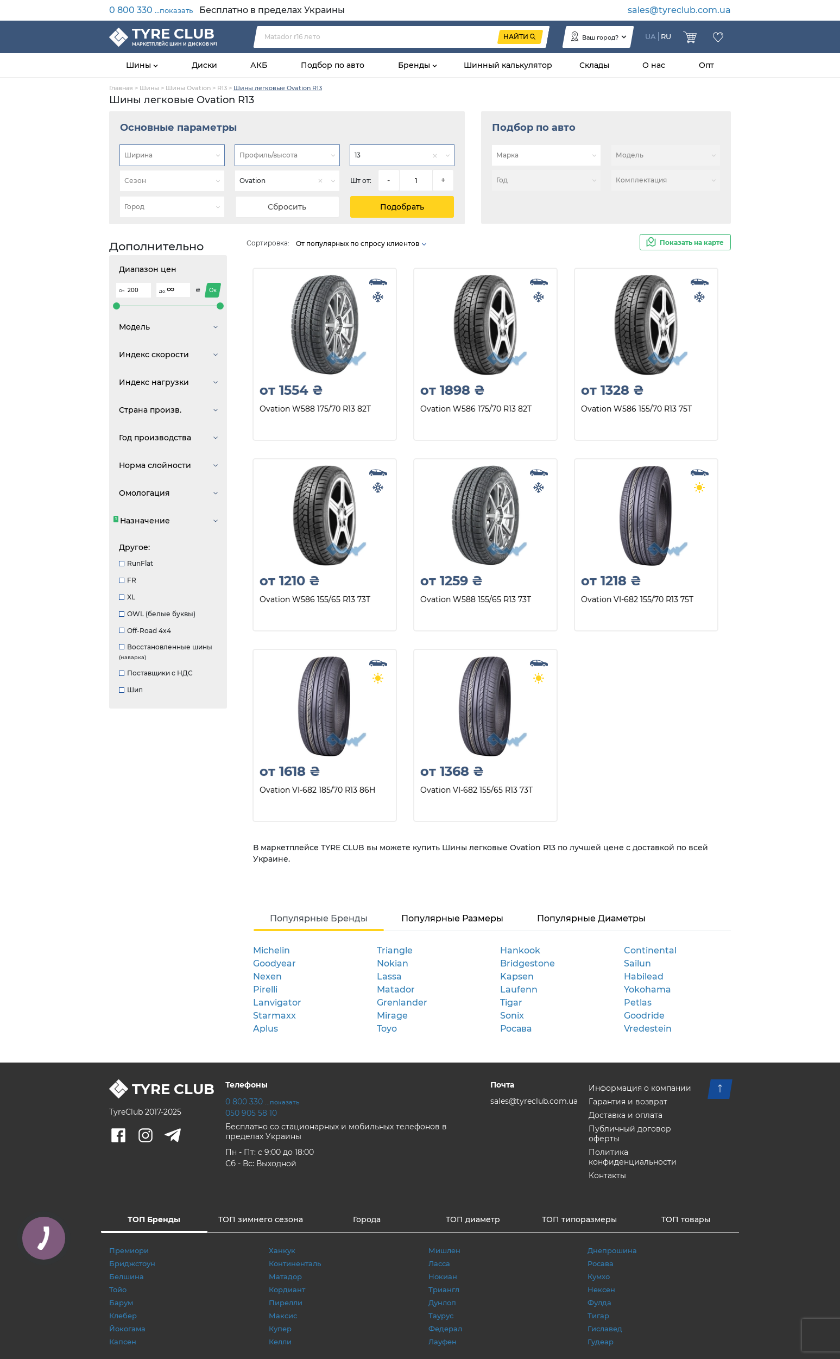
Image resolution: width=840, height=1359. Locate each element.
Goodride (644, 1015)
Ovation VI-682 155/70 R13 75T (637, 599)
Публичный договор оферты (630, 1133)
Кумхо (599, 1276)
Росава (516, 1028)
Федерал (445, 1328)
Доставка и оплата (625, 1115)
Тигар (598, 1315)
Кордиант (287, 1289)
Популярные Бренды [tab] (319, 918)
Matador (396, 989)
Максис (283, 1315)
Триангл (443, 1289)
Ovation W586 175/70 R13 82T (476, 409)
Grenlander (402, 1002)
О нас (653, 65)
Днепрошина (612, 1250)
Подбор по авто (332, 65)
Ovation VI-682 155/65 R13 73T (476, 790)
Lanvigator (277, 1002)
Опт (706, 65)
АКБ (258, 65)
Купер (280, 1328)
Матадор (285, 1276)
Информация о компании (640, 1088)
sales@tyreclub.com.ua (679, 10)
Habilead (644, 976)
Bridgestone (527, 963)
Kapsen (517, 976)
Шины (139, 65)
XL (127, 597)
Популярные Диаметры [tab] (591, 918)
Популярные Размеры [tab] (452, 918)
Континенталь (295, 1263)
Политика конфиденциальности (633, 1157)
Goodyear (274, 963)
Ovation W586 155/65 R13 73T (315, 599)
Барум (121, 1302)
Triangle (395, 950)
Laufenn (519, 989)
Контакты (607, 1175)
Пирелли (285, 1302)
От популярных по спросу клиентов (361, 243)
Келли (280, 1341)
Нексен (601, 1289)
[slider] (116, 305)
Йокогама (127, 1328)
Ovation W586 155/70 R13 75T (636, 409)
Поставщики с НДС (156, 673)
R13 (222, 88)
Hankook (520, 950)
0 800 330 (151, 10)
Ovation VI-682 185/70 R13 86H (317, 790)
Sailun (637, 963)
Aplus (265, 1028)
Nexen (267, 976)
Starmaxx (274, 1015)
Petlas (638, 1002)
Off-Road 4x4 (145, 631)
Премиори (129, 1250)
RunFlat (136, 563)
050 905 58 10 (251, 1113)
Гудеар (601, 1341)
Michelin (271, 950)
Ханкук (282, 1250)
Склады (594, 65)
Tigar (511, 1002)
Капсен (122, 1341)
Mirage (392, 1015)
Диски (204, 65)
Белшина (126, 1276)
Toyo (387, 1028)
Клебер (123, 1315)
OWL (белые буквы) (157, 614)
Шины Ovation (188, 88)
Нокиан (442, 1276)
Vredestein (648, 1028)
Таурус (440, 1315)
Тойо (118, 1289)
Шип (131, 690)
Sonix (512, 1015)
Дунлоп (442, 1302)
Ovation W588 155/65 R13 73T (475, 599)
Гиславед (605, 1328)
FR (127, 580)
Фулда (599, 1302)
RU (666, 36)
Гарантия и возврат (628, 1102)
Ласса (439, 1263)
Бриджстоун (132, 1263)
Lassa (389, 976)
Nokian (392, 963)
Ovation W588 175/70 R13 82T (315, 409)
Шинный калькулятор (508, 65)
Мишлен (444, 1250)
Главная (121, 88)
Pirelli (265, 989)
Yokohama (647, 989)
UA (650, 36)
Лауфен (442, 1341)
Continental (650, 950)
